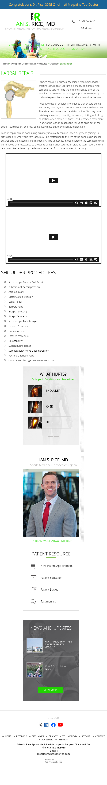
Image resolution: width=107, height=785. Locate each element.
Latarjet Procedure (19, 326)
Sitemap (86, 736)
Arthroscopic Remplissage (23, 321)
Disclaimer (38, 736)
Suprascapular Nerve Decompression (29, 350)
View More (51, 690)
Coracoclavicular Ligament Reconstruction (31, 360)
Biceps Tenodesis (18, 316)
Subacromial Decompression (24, 287)
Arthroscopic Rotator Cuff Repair (26, 282)
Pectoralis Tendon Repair (22, 355)
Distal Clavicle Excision (21, 296)
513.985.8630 (58, 747)
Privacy (53, 736)
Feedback (21, 736)
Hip (39, 423)
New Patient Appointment (57, 566)
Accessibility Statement (54, 739)
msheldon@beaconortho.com (53, 753)
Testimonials (48, 601)
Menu (84, 28)
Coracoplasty (15, 340)
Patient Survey (49, 589)
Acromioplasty (16, 292)
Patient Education (51, 578)
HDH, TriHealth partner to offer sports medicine (58, 644)
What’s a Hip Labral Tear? (56, 667)
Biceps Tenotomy (18, 311)
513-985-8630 (86, 21)
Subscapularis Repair (20, 345)
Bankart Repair (16, 306)
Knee (40, 407)
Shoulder (53, 64)
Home (6, 64)
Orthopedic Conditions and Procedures (29, 64)
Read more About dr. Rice (53, 540)
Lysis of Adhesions (19, 331)
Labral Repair (15, 301)
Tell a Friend (69, 736)
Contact (100, 736)
